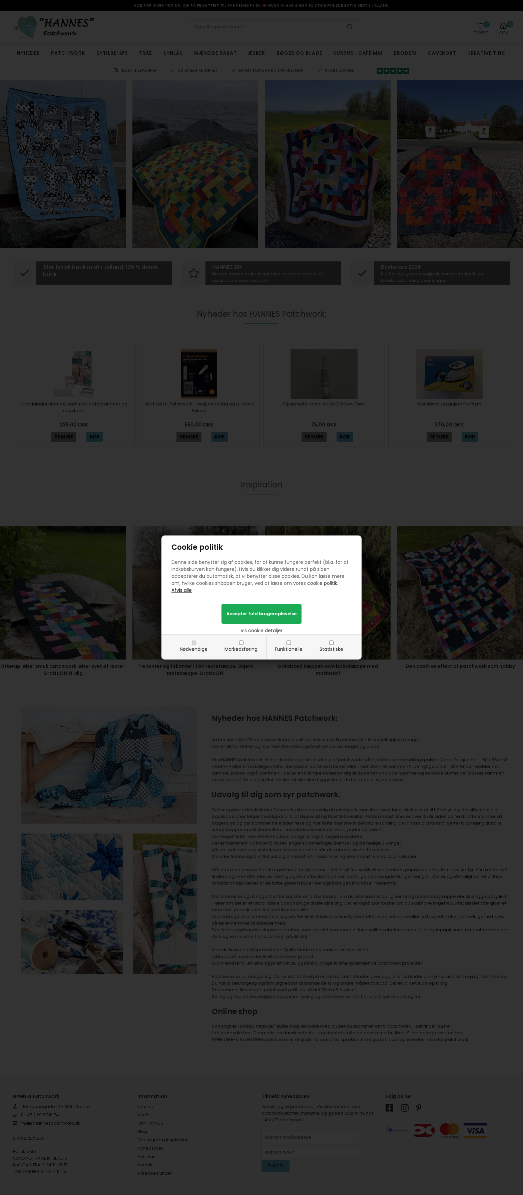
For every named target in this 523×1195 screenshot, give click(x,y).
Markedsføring (240, 649)
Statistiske (331, 649)
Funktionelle (289, 649)
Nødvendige (193, 649)
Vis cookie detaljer (261, 630)
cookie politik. (322, 583)
